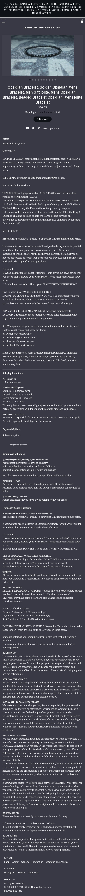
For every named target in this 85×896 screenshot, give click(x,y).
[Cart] (81, 22)
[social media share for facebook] (27, 128)
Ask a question (51, 128)
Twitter (22, 872)
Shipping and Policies (57, 862)
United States (45, 112)
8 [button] (49, 80)
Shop (7, 862)
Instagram (10, 872)
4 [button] (38, 80)
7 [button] (46, 80)
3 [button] (35, 80)
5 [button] (41, 80)
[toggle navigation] (3, 21)
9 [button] (52, 80)
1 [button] (30, 80)
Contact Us (38, 862)
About (15, 862)
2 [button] (32, 80)
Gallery (25, 862)
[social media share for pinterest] (39, 128)
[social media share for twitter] (33, 128)
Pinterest (33, 872)
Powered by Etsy (13, 891)
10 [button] (55, 80)
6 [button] (44, 80)
